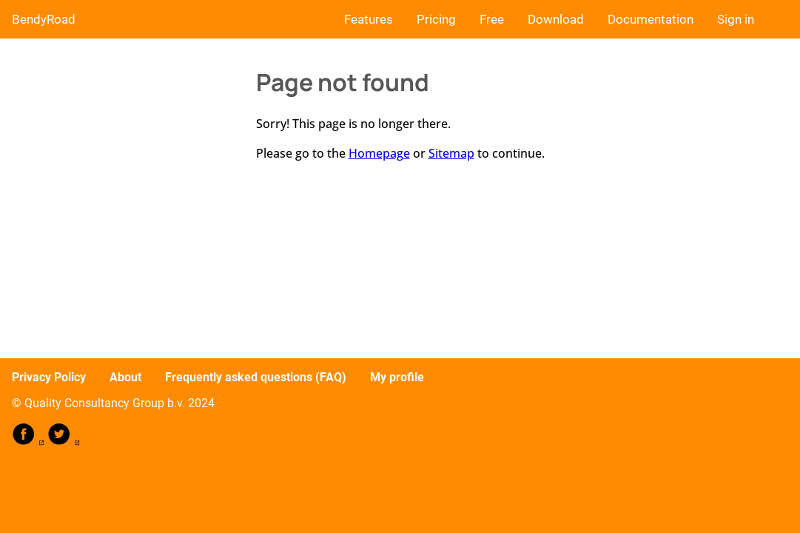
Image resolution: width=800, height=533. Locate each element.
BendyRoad (43, 19)
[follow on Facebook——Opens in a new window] (29, 442)
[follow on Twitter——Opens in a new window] (63, 442)
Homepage (379, 153)
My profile (397, 377)
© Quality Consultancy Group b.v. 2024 (113, 403)
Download (556, 19)
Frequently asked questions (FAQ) (255, 377)
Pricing (436, 19)
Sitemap (451, 153)
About (125, 377)
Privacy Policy (49, 377)
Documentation (650, 19)
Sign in (735, 19)
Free (492, 19)
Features (368, 19)
